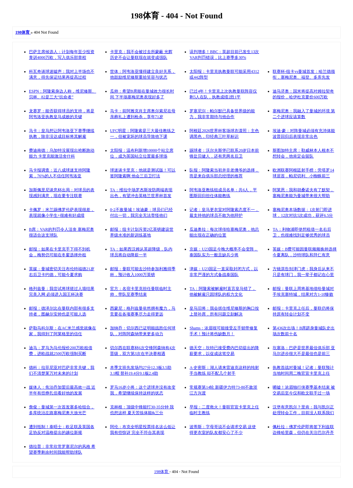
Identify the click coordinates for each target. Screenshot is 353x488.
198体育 (161, 471)
